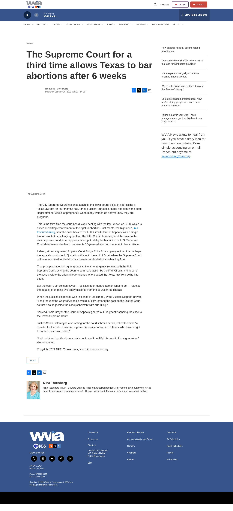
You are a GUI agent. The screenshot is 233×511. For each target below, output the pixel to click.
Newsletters (161, 31)
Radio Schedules (175, 453)
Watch (41, 31)
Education (93, 31)
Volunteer (131, 459)
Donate (202, 7)
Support (124, 31)
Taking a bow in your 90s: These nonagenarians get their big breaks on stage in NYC (182, 125)
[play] (27, 22)
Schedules (73, 31)
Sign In (164, 8)
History (170, 459)
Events (141, 31)
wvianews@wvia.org (176, 163)
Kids (109, 31)
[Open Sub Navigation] (33, 31)
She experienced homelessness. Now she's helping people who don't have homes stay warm (182, 109)
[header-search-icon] (155, 7)
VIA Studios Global (96, 460)
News (27, 31)
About (176, 31)
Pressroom (93, 446)
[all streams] (194, 22)
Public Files (172, 466)
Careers (131, 453)
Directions (171, 439)
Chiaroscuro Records (98, 457)
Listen (55, 31)
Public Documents (96, 463)
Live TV (181, 8)
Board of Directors (135, 439)
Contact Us (93, 439)
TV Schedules (173, 446)
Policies (130, 466)
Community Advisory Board (140, 446)
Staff (90, 470)
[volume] (36, 21)
